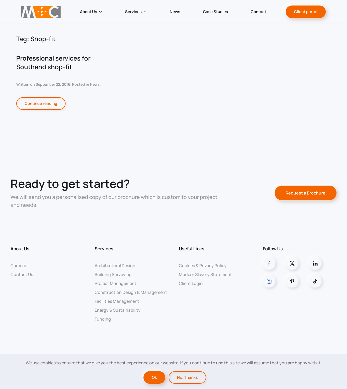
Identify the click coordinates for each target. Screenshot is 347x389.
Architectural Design (115, 265)
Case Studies (215, 11)
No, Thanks (187, 377)
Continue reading (41, 103)
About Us (19, 249)
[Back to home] (41, 12)
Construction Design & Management (131, 292)
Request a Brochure (305, 193)
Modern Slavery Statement (205, 274)
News (175, 11)
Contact (258, 11)
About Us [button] (91, 11)
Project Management (115, 283)
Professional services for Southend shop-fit (53, 62)
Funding (103, 319)
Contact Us (21, 274)
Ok (154, 377)
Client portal (305, 11)
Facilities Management (117, 301)
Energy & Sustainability (118, 310)
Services (104, 249)
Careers (18, 265)
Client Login (191, 283)
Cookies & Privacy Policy (203, 265)
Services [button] (136, 11)
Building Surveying (113, 274)
